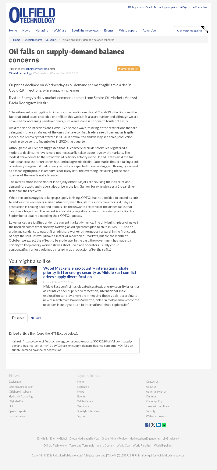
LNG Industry (171, 438)
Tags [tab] (36, 318)
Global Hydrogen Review (84, 438)
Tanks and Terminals (81, 445)
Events (109, 30)
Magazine (42, 30)
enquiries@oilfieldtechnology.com (165, 455)
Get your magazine (192, 30)
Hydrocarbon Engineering (145, 438)
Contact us (200, 7)
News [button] (26, 30)
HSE (11, 406)
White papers (128, 30)
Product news (17, 416)
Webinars (60, 30)
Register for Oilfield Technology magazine (153, 7)
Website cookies (156, 416)
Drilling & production (21, 386)
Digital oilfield (17, 401)
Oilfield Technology (20, 73)
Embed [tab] (18, 318)
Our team (151, 396)
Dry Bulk (42, 438)
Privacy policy (154, 401)
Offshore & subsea (20, 391)
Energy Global (58, 438)
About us (151, 386)
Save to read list (128, 68)
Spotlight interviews (85, 30)
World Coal (123, 445)
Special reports (17, 411)
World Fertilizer (142, 445)
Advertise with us (156, 391)
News (80, 391)
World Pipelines (163, 445)
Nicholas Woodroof (35, 68)
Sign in (185, 7)
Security (151, 411)
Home (13, 30)
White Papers (85, 401)
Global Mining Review (114, 438)
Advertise (149, 30)
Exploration (15, 381)
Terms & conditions (157, 406)
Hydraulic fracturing (21, 396)
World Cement (105, 445)
